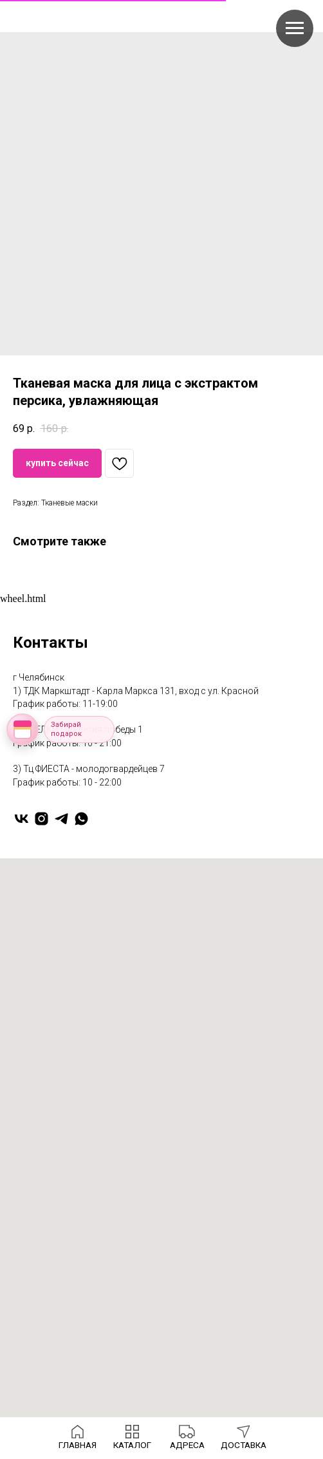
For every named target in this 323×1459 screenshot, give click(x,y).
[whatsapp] (81, 819)
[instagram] (41, 819)
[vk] (22, 819)
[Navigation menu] (295, 28)
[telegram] (61, 819)
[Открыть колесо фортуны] (22, 729)
